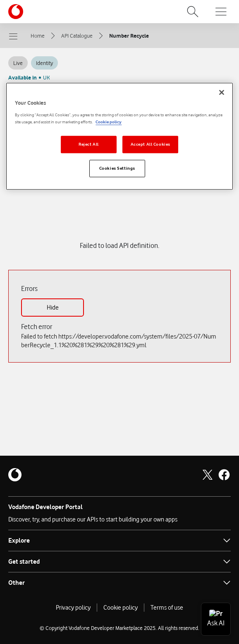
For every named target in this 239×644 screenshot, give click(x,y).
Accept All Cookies (150, 144)
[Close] (222, 93)
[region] (119, 136)
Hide (53, 307)
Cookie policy (120, 607)
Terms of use (167, 607)
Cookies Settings (117, 168)
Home (38, 35)
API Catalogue (77, 35)
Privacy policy (73, 607)
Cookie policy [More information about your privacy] (109, 122)
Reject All (89, 144)
